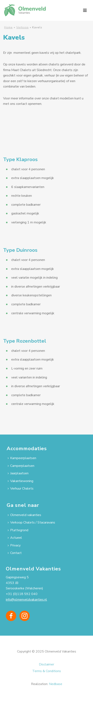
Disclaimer (46, 664)
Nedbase (55, 684)
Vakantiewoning (20, 481)
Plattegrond (18, 530)
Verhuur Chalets (20, 488)
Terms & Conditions (46, 671)
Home (8, 27)
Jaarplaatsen (18, 473)
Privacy (14, 545)
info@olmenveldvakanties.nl (26, 599)
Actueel (15, 537)
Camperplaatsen (21, 465)
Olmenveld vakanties (24, 515)
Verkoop (22, 27)
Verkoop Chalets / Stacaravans (31, 522)
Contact (15, 553)
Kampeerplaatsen (22, 458)
